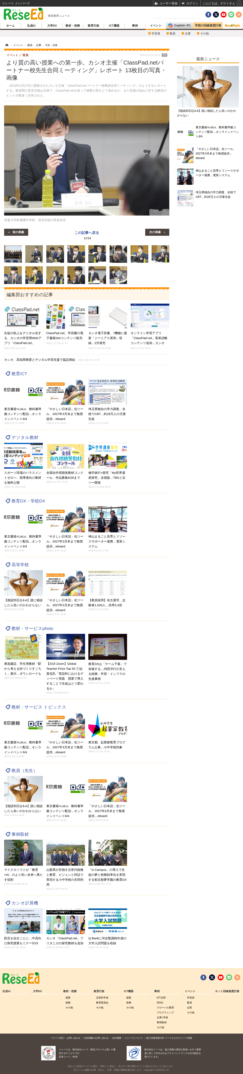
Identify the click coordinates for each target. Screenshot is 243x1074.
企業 (188, 33)
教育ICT (19, 373)
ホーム (10, 25)
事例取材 (20, 834)
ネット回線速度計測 (227, 991)
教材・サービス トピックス (39, 707)
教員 (172, 33)
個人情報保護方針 (155, 1038)
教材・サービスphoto (32, 628)
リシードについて (134, 1038)
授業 (67, 997)
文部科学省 (102, 997)
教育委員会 (102, 1002)
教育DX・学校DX (28, 501)
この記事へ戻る (87, 236)
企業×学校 (162, 1017)
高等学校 (20, 564)
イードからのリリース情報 (178, 1038)
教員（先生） (24, 770)
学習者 (156, 33)
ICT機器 (114, 25)
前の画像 (18, 231)
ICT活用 (161, 997)
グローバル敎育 (165, 1007)
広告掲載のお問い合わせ (96, 1038)
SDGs (160, 1002)
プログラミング (165, 1012)
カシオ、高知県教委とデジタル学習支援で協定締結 (51, 359)
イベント (155, 25)
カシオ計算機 (25, 903)
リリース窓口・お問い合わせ (65, 1038)
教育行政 (93, 25)
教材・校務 (72, 25)
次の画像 (155, 231)
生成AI (31, 25)
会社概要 (116, 1038)
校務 (67, 1002)
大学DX (52, 25)
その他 (204, 33)
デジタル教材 (25, 437)
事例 (135, 25)
